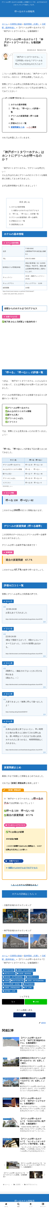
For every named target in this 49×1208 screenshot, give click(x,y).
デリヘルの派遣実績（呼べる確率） (25, 217)
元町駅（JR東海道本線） (12, 987)
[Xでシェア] (13, 1002)
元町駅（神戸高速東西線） (35, 980)
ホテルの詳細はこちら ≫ (24, 894)
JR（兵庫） (28, 987)
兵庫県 (6, 980)
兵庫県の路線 (16, 24)
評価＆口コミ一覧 (18, 221)
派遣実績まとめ (17, 127)
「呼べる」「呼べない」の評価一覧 (25, 214)
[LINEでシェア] (36, 1002)
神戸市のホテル (9, 973)
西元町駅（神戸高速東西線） (13, 977)
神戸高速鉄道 (28, 984)
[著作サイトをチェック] (24, 1014)
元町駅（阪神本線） (24, 973)
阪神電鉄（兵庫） (32, 24)
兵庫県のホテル (32, 977)
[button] (43, 916)
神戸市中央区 (8, 970)
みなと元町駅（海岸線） (12, 984)
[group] (15, 916)
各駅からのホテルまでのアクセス (26, 210)
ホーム (5, 24)
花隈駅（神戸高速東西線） (25, 970)
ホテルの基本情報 (18, 207)
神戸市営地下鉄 (17, 980)
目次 (21, 202)
